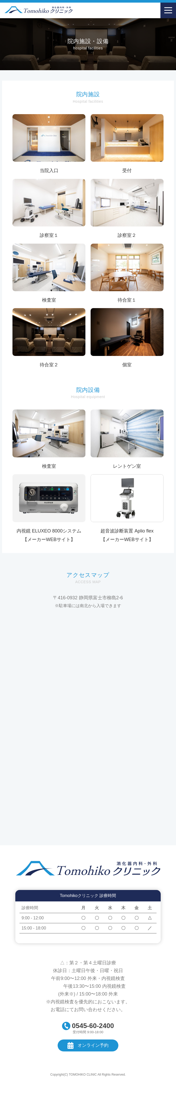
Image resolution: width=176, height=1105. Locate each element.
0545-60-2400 (93, 1026)
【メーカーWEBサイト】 (49, 539)
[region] (88, 918)
